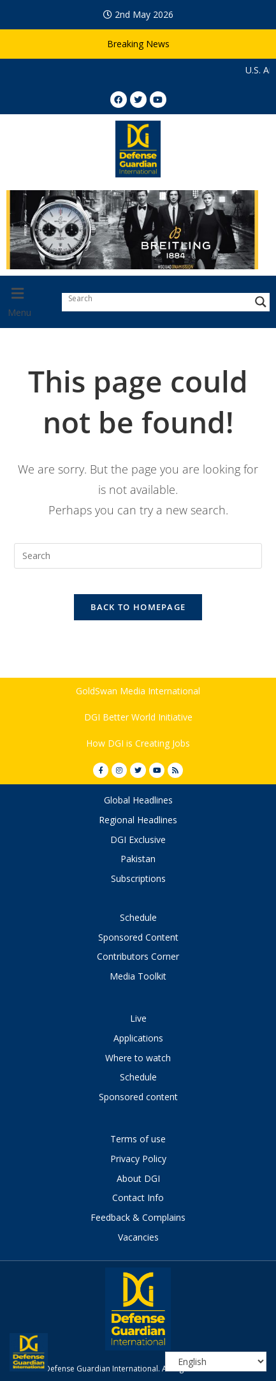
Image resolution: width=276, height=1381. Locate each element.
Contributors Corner (138, 956)
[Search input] (156, 299)
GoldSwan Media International (138, 691)
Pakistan (138, 859)
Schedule (138, 917)
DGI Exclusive (138, 839)
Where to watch (138, 1058)
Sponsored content (138, 1097)
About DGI (138, 1178)
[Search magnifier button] (261, 302)
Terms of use (138, 1139)
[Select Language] (215, 1362)
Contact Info (138, 1197)
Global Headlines (138, 800)
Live (138, 1018)
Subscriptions (138, 878)
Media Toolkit (138, 976)
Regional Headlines (138, 820)
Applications (138, 1038)
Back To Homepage (138, 607)
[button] (27, 302)
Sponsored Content (138, 937)
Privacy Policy (138, 1159)
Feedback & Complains (138, 1217)
